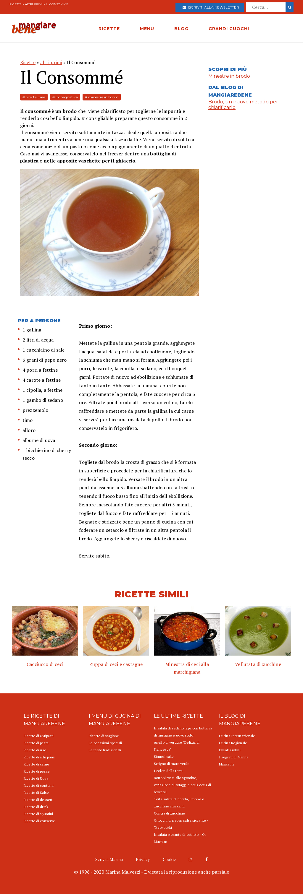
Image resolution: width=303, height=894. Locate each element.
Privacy (143, 859)
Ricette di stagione (104, 736)
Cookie (169, 859)
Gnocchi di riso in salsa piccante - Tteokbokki (181, 824)
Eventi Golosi (230, 750)
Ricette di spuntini (38, 814)
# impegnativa (65, 97)
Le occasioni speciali (105, 743)
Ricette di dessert (38, 799)
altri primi (34, 4)
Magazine (227, 764)
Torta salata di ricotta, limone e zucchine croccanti (179, 802)
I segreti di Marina (233, 757)
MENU (147, 28)
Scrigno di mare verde (172, 763)
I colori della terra (168, 770)
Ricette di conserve (39, 821)
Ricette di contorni (39, 785)
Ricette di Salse (36, 792)
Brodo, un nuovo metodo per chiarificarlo (243, 104)
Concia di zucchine (169, 813)
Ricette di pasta (36, 743)
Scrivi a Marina (109, 859)
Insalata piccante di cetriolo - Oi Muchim (180, 838)
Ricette (15, 4)
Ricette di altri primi (39, 757)
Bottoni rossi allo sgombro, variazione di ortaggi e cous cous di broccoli (182, 785)
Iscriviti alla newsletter (211, 7)
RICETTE (109, 28)
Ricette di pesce (37, 771)
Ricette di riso (35, 750)
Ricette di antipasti (39, 736)
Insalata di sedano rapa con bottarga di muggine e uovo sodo (183, 731)
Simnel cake (164, 756)
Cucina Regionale (233, 743)
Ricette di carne (36, 764)
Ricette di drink (36, 806)
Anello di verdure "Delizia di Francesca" (176, 746)
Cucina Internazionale (237, 736)
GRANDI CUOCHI (229, 28)
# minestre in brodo (101, 97)
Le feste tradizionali (105, 750)
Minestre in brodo (229, 76)
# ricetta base (33, 97)
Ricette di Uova (36, 778)
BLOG (181, 28)
